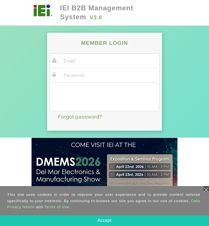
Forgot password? (80, 116)
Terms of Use (56, 207)
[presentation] (95, 97)
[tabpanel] (104, 173)
